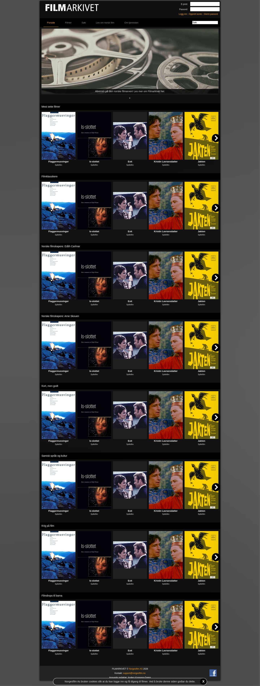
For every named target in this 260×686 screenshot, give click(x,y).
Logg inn (183, 14)
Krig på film (48, 525)
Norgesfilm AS (136, 669)
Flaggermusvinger (58, 161)
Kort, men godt (50, 385)
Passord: (183, 9)
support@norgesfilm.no (134, 673)
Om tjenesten (131, 22)
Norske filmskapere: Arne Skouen (60, 316)
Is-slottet (94, 161)
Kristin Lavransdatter (166, 161)
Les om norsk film (105, 22)
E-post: (184, 4)
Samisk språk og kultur (54, 455)
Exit (130, 161)
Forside (51, 22)
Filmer (68, 22)
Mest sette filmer (51, 106)
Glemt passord (211, 14)
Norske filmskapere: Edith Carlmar (61, 246)
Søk (84, 22)
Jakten (201, 161)
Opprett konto (195, 14)
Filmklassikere (50, 176)
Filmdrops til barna (52, 595)
